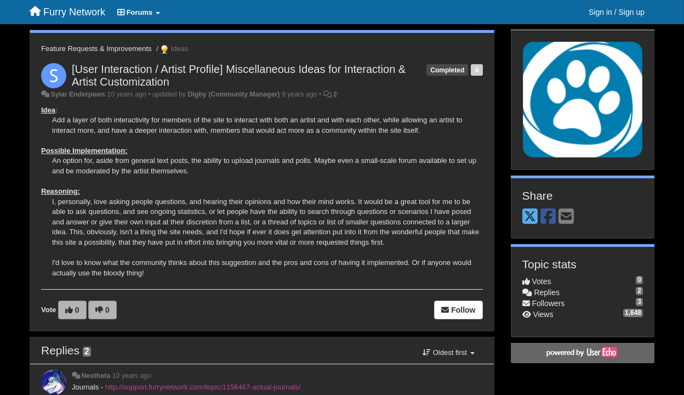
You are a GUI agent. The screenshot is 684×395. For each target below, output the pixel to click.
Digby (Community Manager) (233, 94)
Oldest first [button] (448, 352)
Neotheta (95, 376)
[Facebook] (548, 217)
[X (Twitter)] (530, 217)
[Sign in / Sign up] (616, 12)
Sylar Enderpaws (77, 94)
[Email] (566, 217)
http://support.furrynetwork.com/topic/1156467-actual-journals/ (203, 387)
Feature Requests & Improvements (96, 48)
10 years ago (131, 376)
